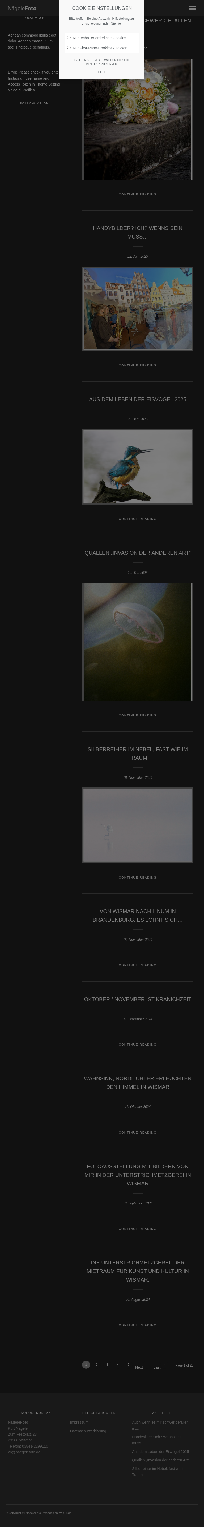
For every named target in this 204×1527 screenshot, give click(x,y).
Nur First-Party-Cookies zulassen (97, 48)
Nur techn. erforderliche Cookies (96, 38)
